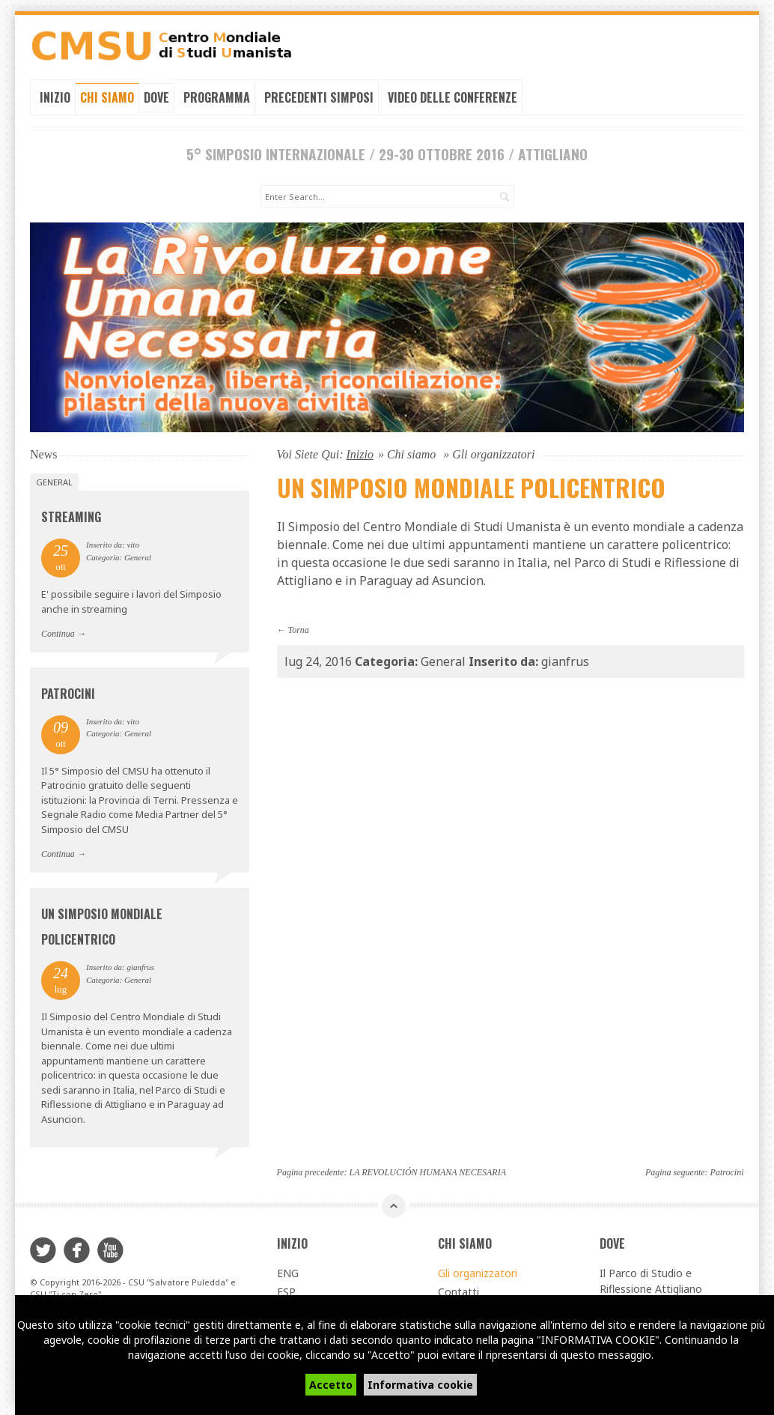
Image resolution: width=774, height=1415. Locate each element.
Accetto (331, 1385)
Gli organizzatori (477, 1271)
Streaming (71, 515)
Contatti (458, 1290)
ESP (286, 1290)
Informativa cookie (420, 1385)
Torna (298, 628)
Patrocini (68, 692)
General (54, 480)
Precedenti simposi (319, 97)
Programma (216, 97)
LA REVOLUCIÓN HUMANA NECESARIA (427, 1171)
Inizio (55, 97)
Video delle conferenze (452, 97)
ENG (288, 1271)
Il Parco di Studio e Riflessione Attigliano (651, 1279)
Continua (58, 633)
